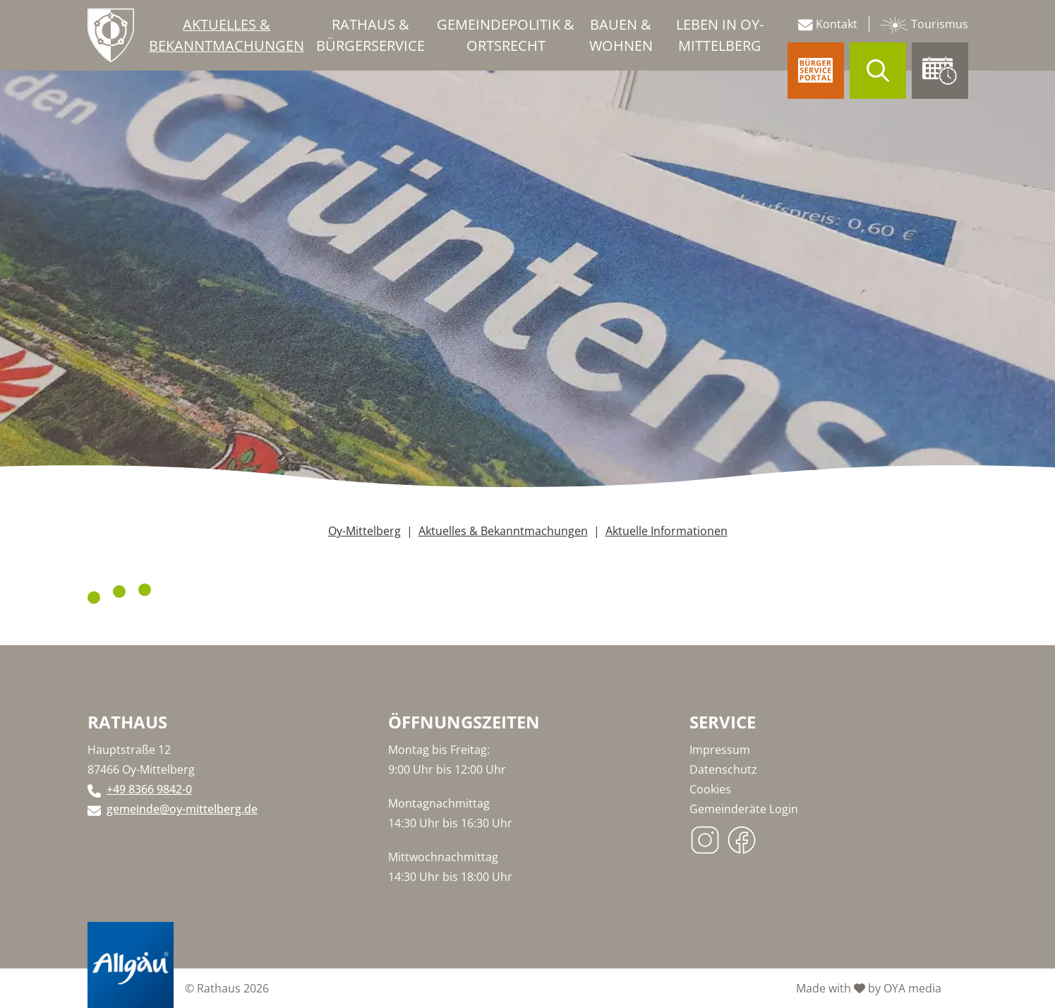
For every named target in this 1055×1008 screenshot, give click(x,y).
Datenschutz (723, 769)
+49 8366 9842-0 (149, 789)
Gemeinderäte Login (743, 809)
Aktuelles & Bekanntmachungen (503, 531)
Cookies (710, 789)
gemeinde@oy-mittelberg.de (182, 809)
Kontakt (827, 24)
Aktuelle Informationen (666, 531)
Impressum (719, 749)
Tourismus (924, 25)
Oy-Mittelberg (364, 531)
